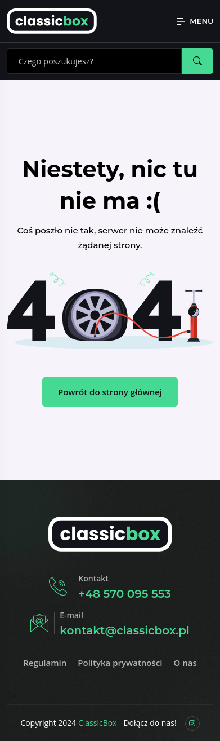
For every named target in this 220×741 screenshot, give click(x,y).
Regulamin (44, 662)
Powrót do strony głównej (110, 392)
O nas (184, 662)
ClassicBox (97, 722)
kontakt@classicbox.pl (124, 630)
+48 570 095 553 (124, 594)
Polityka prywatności (120, 662)
